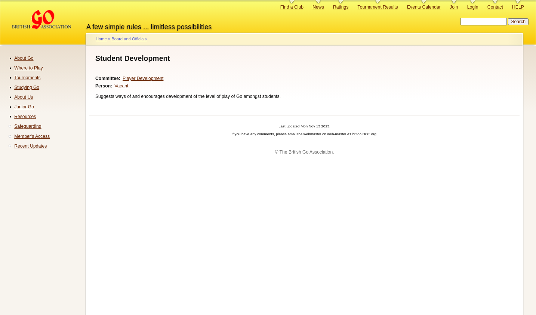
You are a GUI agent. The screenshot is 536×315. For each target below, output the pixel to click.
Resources (25, 116)
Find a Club (292, 7)
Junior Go (24, 106)
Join (454, 7)
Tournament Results (378, 7)
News (318, 7)
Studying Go (26, 87)
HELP (518, 7)
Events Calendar (424, 7)
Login (472, 7)
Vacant (121, 86)
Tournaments (27, 77)
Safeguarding (27, 126)
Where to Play (28, 68)
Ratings (340, 7)
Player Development (143, 78)
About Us (23, 97)
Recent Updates (30, 146)
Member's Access (32, 136)
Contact (495, 7)
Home (101, 39)
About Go (23, 58)
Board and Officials (129, 39)
